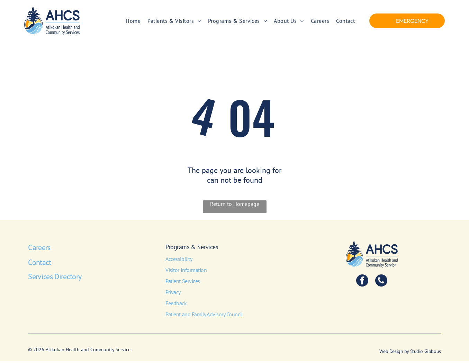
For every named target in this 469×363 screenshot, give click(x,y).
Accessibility (178, 260)
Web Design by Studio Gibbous (410, 353)
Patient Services (182, 282)
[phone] (381, 283)
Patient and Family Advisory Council (204, 315)
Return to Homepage (234, 205)
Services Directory (54, 278)
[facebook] (362, 283)
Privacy (173, 293)
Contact (39, 264)
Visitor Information (186, 271)
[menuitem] (133, 21)
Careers (39, 249)
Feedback (176, 304)
